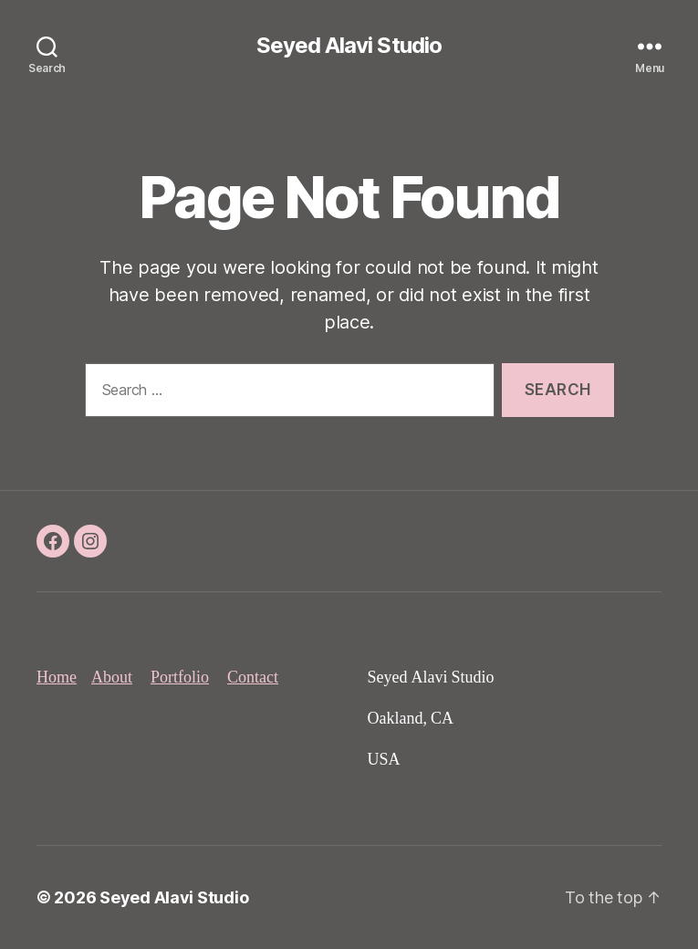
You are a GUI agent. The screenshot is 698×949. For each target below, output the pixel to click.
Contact (252, 677)
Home (56, 677)
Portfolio (180, 677)
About (111, 677)
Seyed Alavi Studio (348, 46)
